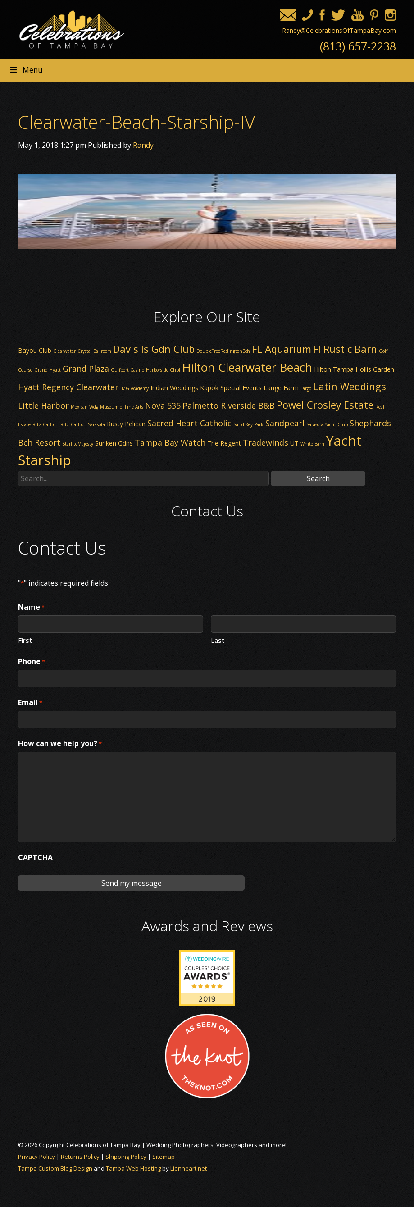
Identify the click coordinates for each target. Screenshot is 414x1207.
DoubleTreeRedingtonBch (223, 351)
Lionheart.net (188, 1168)
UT (294, 443)
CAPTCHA (35, 857)
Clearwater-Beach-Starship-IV (136, 121)
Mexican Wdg (84, 407)
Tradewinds (265, 442)
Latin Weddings (349, 386)
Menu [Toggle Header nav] (25, 70)
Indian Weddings (174, 387)
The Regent (224, 443)
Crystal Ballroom (94, 351)
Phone (31, 662)
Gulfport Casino (127, 370)
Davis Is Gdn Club (154, 348)
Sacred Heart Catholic (189, 423)
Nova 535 (163, 405)
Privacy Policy (36, 1156)
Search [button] (318, 478)
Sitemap (163, 1156)
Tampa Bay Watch (170, 442)
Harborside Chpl (163, 370)
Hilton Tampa (334, 369)
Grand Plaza (86, 368)
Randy (143, 145)
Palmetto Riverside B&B (228, 405)
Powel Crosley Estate (325, 404)
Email (30, 703)
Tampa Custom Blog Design (55, 1168)
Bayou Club (34, 350)
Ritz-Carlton (45, 424)
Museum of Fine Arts (121, 407)
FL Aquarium (281, 348)
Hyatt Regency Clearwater (68, 387)
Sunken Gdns (114, 443)
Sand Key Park (248, 424)
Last (217, 640)
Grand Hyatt (47, 370)
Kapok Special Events (231, 387)
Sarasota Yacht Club (327, 424)
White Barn (312, 444)
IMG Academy (134, 388)
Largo (305, 388)
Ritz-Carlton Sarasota (82, 424)
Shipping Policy (125, 1156)
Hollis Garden (374, 369)
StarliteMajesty (77, 444)
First (25, 640)
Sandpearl (285, 423)
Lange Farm (281, 387)
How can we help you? (60, 744)
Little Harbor (43, 405)
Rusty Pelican (126, 423)
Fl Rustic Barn (345, 348)
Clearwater (64, 351)
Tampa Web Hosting (133, 1168)
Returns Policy (80, 1156)
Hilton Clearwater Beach (247, 367)
